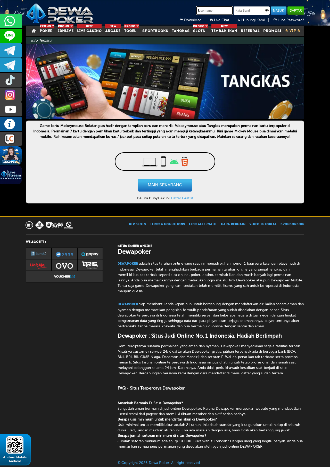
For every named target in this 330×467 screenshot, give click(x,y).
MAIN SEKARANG (165, 185)
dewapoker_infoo (11, 50)
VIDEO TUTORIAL (262, 224)
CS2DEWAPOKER (11, 36)
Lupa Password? (289, 20)
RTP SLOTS (137, 224)
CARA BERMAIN (233, 224)
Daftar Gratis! (182, 198)
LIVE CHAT (11, 139)
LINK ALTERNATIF (203, 224)
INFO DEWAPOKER (11, 124)
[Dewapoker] (60, 13)
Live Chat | (224, 20)
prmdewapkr (11, 80)
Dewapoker (128, 263)
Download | (194, 20)
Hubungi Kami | (255, 20)
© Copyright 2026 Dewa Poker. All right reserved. (159, 463)
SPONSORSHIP (292, 224)
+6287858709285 (11, 21)
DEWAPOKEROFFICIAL (11, 109)
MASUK (278, 10)
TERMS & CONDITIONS (167, 224)
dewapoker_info (11, 65)
